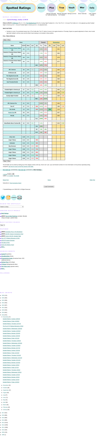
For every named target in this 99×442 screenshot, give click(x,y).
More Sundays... (38, 170)
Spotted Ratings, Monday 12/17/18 (11, 348)
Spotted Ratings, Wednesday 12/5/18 (12, 372)
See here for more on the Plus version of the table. (20, 166)
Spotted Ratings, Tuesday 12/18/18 (11, 345)
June (4, 397)
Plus (9, 40)
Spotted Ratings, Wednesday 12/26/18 (12, 328)
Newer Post (6, 180)
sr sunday (10, 175)
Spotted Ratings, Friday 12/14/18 (11, 353)
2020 (3, 310)
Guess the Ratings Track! (7, 244)
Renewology (56, 42)
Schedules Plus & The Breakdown (13, 231)
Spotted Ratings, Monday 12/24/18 (11, 333)
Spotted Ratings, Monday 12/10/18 (11, 362)
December (6, 317)
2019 (3, 312)
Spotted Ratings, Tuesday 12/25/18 (11, 331)
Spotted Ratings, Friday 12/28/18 (11, 321)
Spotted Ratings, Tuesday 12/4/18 (11, 374)
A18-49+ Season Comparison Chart (14, 234)
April (4, 402)
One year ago (22, 170)
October (5, 387)
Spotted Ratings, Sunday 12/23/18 (11, 336)
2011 (3, 427)
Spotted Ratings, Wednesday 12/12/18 (12, 357)
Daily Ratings (4, 213)
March (5, 404)
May (4, 400)
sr (7, 175)
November (6, 385)
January (5, 409)
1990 (3, 434)
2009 (3, 432)
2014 (3, 420)
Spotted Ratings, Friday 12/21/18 (11, 338)
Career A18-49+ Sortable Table (13, 236)
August (5, 392)
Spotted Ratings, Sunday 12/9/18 (11, 365)
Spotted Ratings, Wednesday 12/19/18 (12, 343)
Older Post (92, 180)
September (6, 390)
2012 (3, 425)
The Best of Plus (5, 242)
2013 (3, 422)
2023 (3, 302)
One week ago (6, 170)
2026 (3, 295)
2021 (3, 307)
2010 (3, 429)
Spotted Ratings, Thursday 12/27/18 (12, 323)
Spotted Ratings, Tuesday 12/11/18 (11, 360)
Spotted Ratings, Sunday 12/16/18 (11, 350)
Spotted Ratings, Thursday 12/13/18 (12, 355)
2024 (3, 300)
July (4, 395)
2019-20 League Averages (8, 240)
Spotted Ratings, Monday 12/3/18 (11, 377)
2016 (3, 415)
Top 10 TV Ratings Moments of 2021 (10, 238)
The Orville (16, 175)
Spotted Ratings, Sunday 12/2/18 (11, 379)
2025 (3, 298)
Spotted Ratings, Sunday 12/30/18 (17, 19)
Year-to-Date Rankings (11, 216)
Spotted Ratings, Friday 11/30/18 (11, 382)
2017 (3, 412)
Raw (5, 40)
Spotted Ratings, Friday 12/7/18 (11, 367)
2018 (3, 315)
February (5, 407)
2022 (3, 305)
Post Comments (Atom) (15, 183)
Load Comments (49, 186)
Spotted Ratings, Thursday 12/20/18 (12, 340)
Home (49, 180)
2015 (3, 417)
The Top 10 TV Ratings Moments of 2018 (13, 326)
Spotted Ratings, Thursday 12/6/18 (11, 370)
